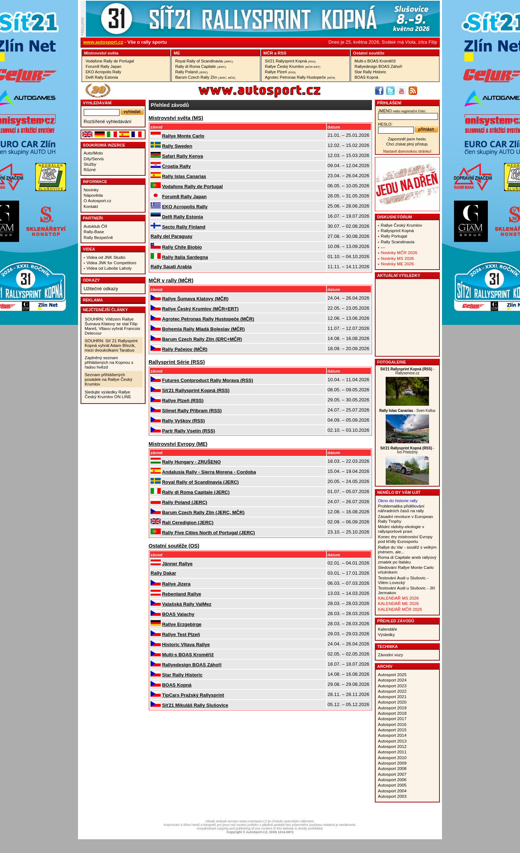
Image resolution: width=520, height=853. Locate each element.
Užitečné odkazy (101, 288)
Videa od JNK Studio (106, 257)
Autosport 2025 (392, 674)
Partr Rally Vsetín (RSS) (188, 431)
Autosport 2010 (392, 757)
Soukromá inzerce (104, 145)
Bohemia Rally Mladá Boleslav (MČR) (203, 329)
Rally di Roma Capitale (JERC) (196, 492)
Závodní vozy (390, 654)
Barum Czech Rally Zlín (205, 77)
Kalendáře (387, 629)
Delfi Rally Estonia (102, 77)
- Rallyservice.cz (407, 371)
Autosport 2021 (392, 696)
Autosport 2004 (392, 790)
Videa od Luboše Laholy (109, 268)
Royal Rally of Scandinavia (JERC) (200, 482)
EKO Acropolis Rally (103, 72)
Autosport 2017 (392, 718)
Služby (90, 164)
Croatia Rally (176, 166)
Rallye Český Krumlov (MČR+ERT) (200, 309)
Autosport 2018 (392, 713)
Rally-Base (94, 231)
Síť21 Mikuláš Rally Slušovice (195, 705)
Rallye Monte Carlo (183, 136)
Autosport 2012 (392, 746)
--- (383, 247)
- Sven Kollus (407, 411)
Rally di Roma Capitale (200, 66)
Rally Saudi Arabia (171, 266)
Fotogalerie (391, 362)
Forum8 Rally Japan (103, 66)
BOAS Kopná (366, 77)
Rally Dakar (163, 573)
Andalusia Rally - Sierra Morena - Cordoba (209, 472)
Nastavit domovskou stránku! (407, 151)
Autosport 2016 (392, 724)
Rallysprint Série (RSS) (177, 362)
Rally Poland (191, 72)
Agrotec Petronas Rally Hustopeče (300, 77)
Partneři (93, 218)
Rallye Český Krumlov (293, 66)
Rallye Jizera (176, 584)
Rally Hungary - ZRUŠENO (191, 462)
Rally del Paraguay (171, 236)
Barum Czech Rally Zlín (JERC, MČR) (203, 512)
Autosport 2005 (392, 785)
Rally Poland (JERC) (184, 502)
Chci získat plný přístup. (407, 144)
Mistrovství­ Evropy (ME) (178, 444)
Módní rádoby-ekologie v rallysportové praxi (401, 529)
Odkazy (91, 280)
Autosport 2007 (392, 774)
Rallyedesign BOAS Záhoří (378, 66)
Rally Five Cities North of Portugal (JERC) (208, 532)
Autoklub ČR (96, 226)
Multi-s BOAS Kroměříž (375, 61)
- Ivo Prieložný (407, 450)
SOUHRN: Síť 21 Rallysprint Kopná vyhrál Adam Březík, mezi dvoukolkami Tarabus (111, 345)
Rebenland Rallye (181, 594)
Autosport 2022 (392, 691)
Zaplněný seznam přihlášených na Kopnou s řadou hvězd (109, 362)
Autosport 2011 (392, 751)
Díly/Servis (94, 158)
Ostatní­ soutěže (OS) (174, 546)
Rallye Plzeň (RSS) (183, 400)
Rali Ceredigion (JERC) (187, 522)
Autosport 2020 (392, 702)
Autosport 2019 (392, 707)
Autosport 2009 (392, 763)
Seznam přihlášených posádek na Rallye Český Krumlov (109, 379)
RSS (282, 53)
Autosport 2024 (392, 680)
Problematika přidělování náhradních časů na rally (401, 508)
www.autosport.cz (103, 42)
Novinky (91, 189)
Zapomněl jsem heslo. (407, 139)
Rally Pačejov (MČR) (185, 349)
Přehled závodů (396, 621)
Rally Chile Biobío (182, 247)
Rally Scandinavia (398, 241)
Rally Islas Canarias (184, 176)
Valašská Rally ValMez (187, 604)
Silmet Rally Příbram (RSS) (192, 410)
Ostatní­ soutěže (369, 53)
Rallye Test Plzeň (181, 634)
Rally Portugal (394, 236)
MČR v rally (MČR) (171, 280)
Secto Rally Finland (183, 227)
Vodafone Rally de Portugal (110, 61)
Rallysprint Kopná (397, 230)
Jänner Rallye (177, 563)
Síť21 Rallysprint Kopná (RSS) (196, 390)
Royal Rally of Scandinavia (204, 61)
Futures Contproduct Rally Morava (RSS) (207, 380)
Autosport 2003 (392, 796)
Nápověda (93, 195)
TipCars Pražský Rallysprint (193, 695)
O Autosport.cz (98, 200)
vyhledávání (97, 103)
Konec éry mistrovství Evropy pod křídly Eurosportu (405, 539)
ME (177, 53)
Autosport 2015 (392, 729)
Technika (387, 646)
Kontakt (91, 206)
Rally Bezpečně (98, 237)
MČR (268, 53)
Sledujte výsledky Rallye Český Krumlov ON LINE (108, 394)
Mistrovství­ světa (101, 53)
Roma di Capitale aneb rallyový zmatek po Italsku (407, 559)
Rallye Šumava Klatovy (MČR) (195, 298)
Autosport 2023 (392, 685)
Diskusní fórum (394, 217)
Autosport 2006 (392, 779)
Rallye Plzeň (280, 72)
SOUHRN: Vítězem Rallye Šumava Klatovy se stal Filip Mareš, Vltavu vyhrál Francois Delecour (112, 326)
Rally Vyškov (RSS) (183, 420)
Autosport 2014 (392, 735)
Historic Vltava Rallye (186, 644)
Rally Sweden (177, 146)
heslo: (385, 124)
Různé (90, 169)
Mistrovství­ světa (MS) (176, 118)
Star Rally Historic (370, 72)
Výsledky (386, 634)
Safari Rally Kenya (182, 156)
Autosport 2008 (392, 768)
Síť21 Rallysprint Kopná (290, 61)
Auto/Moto (93, 153)
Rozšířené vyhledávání (107, 121)
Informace (95, 181)
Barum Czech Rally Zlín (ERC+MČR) (202, 339)
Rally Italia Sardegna (185, 257)
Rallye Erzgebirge (182, 624)
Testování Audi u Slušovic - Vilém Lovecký (403, 580)
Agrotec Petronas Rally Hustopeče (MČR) (208, 319)
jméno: (402, 111)
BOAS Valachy (178, 614)
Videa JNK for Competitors (111, 262)
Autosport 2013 (392, 741)
